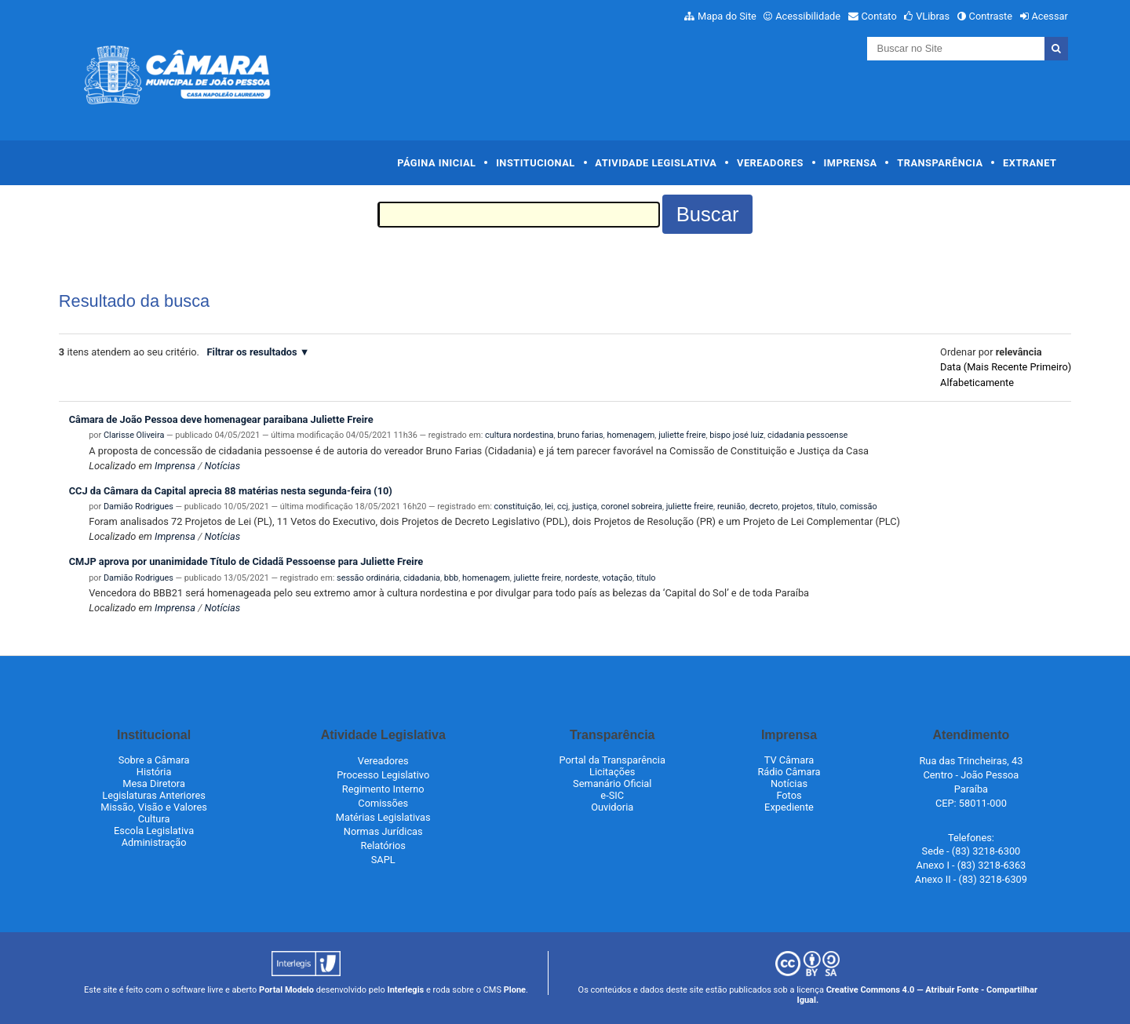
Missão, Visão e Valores (153, 807)
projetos (797, 506)
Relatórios (383, 845)
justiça (584, 506)
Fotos (788, 795)
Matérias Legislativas (383, 817)
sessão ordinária (368, 578)
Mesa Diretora (153, 783)
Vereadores (770, 163)
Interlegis (405, 990)
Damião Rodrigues (138, 506)
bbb (451, 578)
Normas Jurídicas (383, 831)
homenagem (630, 435)
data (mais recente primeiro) (1005, 367)
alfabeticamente (977, 382)
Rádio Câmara (788, 772)
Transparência (939, 163)
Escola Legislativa (154, 830)
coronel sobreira (631, 506)
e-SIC (612, 795)
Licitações (612, 772)
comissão (858, 506)
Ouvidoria (612, 807)
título (827, 506)
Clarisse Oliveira (134, 435)
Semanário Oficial (612, 783)
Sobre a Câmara (154, 760)
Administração (154, 842)
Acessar (1049, 16)
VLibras (933, 16)
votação (617, 578)
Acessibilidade (807, 16)
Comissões (383, 803)
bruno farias (580, 435)
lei (549, 506)
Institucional (535, 163)
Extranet (1029, 163)
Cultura (154, 819)
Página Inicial (436, 163)
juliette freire (681, 435)
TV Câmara (789, 760)
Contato (879, 16)
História (154, 772)
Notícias (222, 466)
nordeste (582, 578)
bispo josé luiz (736, 435)
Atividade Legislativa (655, 163)
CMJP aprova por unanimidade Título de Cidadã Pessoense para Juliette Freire (246, 561)
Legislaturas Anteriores (153, 795)
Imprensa (850, 163)
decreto (763, 506)
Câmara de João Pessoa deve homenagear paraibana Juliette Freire (221, 419)
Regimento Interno (383, 789)
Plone (515, 990)
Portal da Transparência (612, 760)
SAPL (383, 859)
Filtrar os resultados (252, 352)
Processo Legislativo (383, 775)
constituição (517, 506)
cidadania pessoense (807, 435)
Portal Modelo (286, 990)
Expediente (789, 807)
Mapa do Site (727, 16)
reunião (731, 506)
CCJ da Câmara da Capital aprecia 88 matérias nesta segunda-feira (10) (230, 491)
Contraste (991, 16)
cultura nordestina (519, 435)
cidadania (421, 578)
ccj (562, 506)
